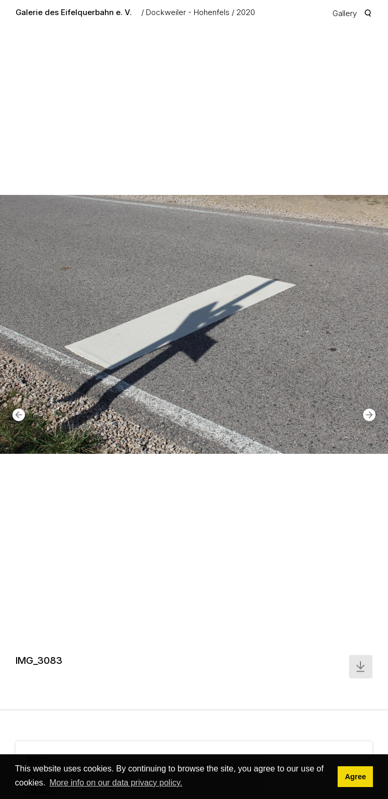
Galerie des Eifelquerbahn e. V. (74, 12)
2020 (245, 12)
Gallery (344, 13)
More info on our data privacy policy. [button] (115, 782)
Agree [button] (355, 776)
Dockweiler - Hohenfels (188, 12)
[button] (18, 415)
